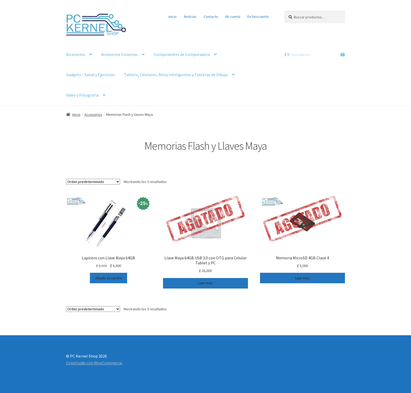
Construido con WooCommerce (94, 362)
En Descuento (258, 16)
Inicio (173, 16)
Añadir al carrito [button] (108, 278)
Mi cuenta (232, 16)
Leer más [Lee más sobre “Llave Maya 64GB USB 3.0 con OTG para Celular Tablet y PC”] (205, 283)
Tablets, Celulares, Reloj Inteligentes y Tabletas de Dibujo (176, 74)
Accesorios (75, 54)
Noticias (190, 16)
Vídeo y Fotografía (82, 95)
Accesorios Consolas (119, 54)
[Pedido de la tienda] (93, 182)
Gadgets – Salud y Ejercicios (90, 74)
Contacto (211, 16)
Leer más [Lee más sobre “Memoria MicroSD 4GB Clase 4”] (302, 278)
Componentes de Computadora (182, 54)
